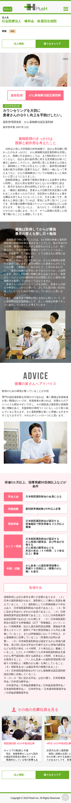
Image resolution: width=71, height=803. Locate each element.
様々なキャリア (52, 43)
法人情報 (19, 43)
